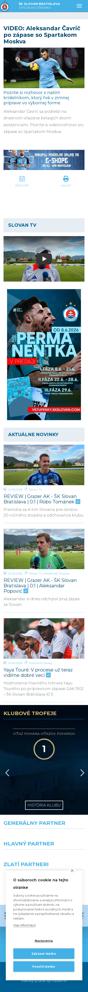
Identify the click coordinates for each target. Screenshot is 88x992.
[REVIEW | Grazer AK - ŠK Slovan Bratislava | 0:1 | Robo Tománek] (44, 465)
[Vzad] (6, 773)
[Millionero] (66, 858)
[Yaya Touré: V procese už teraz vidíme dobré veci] (44, 638)
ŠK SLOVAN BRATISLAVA (39, 6)
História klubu (44, 805)
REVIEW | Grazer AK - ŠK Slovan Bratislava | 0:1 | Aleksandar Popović (40, 586)
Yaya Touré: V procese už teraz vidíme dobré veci (38, 672)
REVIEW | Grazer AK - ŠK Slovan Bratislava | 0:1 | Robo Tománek (41, 499)
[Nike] (44, 837)
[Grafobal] (22, 858)
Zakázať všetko (43, 953)
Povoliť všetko (43, 966)
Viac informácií (24, 925)
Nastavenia (44, 941)
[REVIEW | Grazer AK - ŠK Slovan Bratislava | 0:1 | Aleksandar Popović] (44, 549)
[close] (72, 871)
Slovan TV (35, 489)
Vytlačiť (66, 185)
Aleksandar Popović (56, 573)
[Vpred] (81, 773)
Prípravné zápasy (40, 663)
